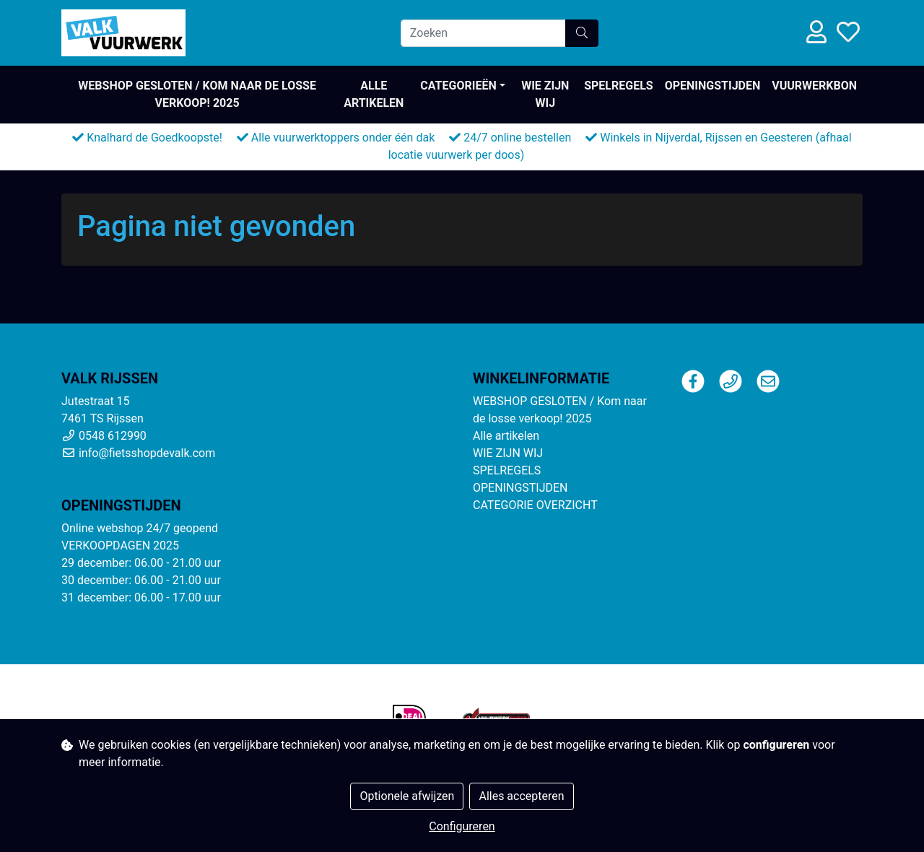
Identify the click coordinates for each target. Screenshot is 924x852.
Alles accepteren (521, 796)
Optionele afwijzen (406, 796)
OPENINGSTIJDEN (713, 85)
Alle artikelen (374, 94)
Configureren (461, 826)
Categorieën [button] (458, 85)
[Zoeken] (483, 33)
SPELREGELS (618, 85)
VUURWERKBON (814, 85)
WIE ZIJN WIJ (545, 94)
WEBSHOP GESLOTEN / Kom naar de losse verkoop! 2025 (197, 94)
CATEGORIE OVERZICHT (535, 505)
